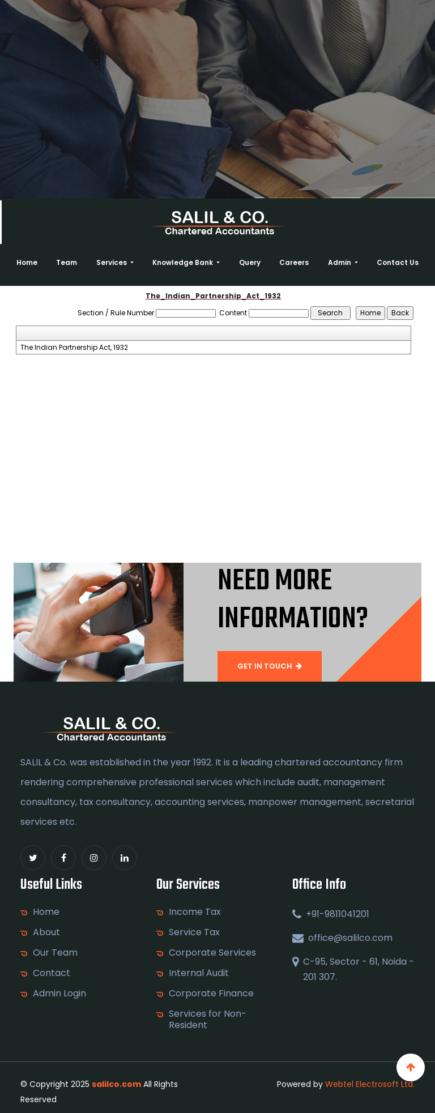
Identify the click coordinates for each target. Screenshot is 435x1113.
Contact (51, 973)
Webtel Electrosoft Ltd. (370, 1084)
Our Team (55, 952)
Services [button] (112, 262)
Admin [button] (340, 262)
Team (66, 262)
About (46, 932)
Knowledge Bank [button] (183, 262)
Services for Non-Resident (207, 1019)
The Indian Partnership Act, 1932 (74, 347)
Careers (294, 262)
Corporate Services (212, 952)
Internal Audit (199, 973)
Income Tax (195, 912)
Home (26, 262)
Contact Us (398, 262)
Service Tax (194, 932)
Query (250, 262)
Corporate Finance (211, 993)
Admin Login (59, 993)
